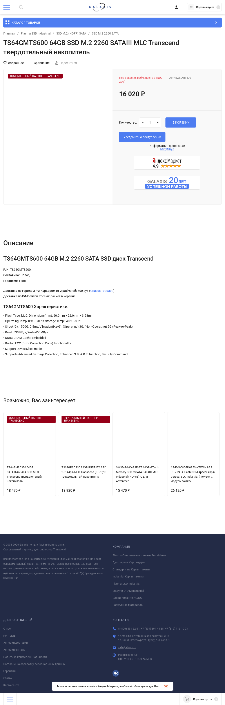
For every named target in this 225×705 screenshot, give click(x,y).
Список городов (101, 290)
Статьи (8, 678)
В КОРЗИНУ (180, 122)
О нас (7, 628)
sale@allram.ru (127, 647)
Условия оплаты (14, 649)
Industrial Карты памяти (128, 576)
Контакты (9, 635)
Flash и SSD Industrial (36, 33)
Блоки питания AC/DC (127, 597)
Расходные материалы (127, 604)
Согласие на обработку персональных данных (34, 664)
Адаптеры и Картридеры (128, 562)
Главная (9, 33)
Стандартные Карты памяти (131, 569)
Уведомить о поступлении (142, 137)
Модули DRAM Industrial (128, 590)
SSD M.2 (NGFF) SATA (71, 33)
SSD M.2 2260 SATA (105, 33)
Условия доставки (15, 642)
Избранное (13, 63)
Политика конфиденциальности (25, 657)
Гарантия (9, 671)
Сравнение (39, 63)
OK (166, 686)
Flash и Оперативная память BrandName (139, 555)
